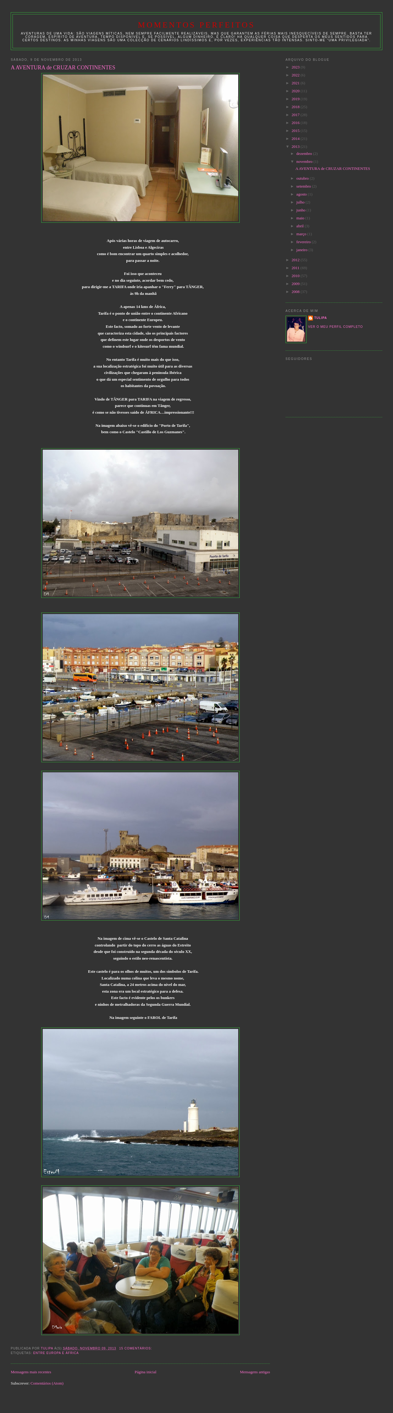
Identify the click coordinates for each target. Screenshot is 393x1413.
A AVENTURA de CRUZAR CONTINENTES (63, 67)
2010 (296, 275)
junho (302, 210)
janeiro (302, 249)
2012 (296, 260)
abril (301, 226)
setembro (304, 186)
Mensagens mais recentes (31, 1372)
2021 (296, 83)
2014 (296, 138)
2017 (296, 114)
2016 (296, 122)
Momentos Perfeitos (196, 24)
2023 (296, 67)
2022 (296, 75)
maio (301, 218)
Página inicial (145, 1372)
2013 (296, 146)
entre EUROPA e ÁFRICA (56, 1353)
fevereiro (304, 242)
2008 (296, 291)
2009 (296, 283)
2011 (296, 267)
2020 (296, 91)
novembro (305, 161)
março (302, 234)
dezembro (305, 153)
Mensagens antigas (255, 1372)
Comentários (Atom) (47, 1383)
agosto (302, 194)
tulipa (320, 318)
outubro (303, 178)
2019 (296, 99)
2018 (296, 106)
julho (301, 202)
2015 (296, 130)
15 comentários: (136, 1348)
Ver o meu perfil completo (335, 326)
